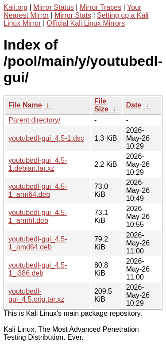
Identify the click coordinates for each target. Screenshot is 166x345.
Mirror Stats (72, 15)
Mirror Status (53, 7)
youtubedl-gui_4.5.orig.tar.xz (36, 295)
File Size (101, 105)
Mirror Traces (100, 7)
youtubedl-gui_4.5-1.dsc (46, 138)
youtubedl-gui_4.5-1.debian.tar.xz (37, 164)
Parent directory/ (34, 120)
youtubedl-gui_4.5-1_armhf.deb (37, 216)
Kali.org (15, 7)
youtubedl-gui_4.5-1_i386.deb (37, 269)
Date (134, 105)
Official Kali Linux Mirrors (86, 23)
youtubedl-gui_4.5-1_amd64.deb (37, 243)
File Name (25, 105)
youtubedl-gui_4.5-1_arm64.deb (37, 190)
